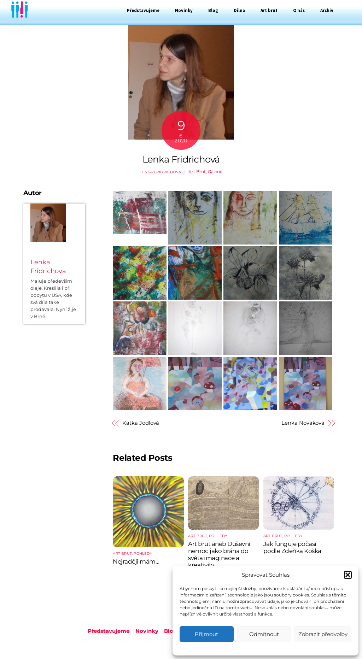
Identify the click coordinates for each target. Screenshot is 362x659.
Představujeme (143, 10)
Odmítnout (264, 634)
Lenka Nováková (303, 423)
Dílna (239, 10)
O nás (299, 10)
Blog (213, 10)
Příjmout (206, 634)
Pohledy (143, 553)
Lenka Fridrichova (160, 172)
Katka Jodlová (140, 423)
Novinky (184, 10)
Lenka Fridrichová (181, 159)
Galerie (215, 171)
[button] (347, 574)
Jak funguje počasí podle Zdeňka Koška (292, 547)
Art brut (269, 10)
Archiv (326, 10)
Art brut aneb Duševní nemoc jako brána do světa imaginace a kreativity (219, 554)
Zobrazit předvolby (323, 634)
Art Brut (197, 171)
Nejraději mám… (136, 561)
